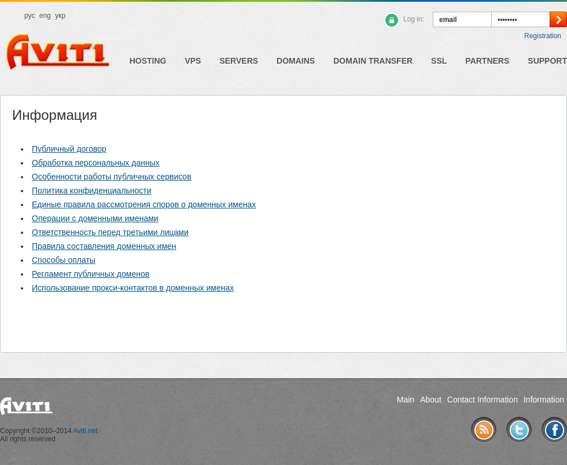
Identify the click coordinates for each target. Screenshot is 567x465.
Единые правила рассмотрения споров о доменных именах (144, 204)
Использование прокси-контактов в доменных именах (133, 287)
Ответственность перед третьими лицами (110, 232)
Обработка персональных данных (96, 162)
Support (547, 60)
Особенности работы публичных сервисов (112, 176)
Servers (238, 60)
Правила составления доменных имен (104, 246)
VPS (193, 60)
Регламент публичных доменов (90, 274)
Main (405, 399)
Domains (296, 60)
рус (29, 16)
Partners (487, 60)
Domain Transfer (373, 60)
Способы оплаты (63, 260)
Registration (542, 36)
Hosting (148, 60)
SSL (439, 60)
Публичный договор (69, 148)
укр (60, 16)
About (430, 399)
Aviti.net (85, 431)
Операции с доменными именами (95, 218)
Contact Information (482, 399)
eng (45, 16)
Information (544, 399)
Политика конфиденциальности (92, 190)
